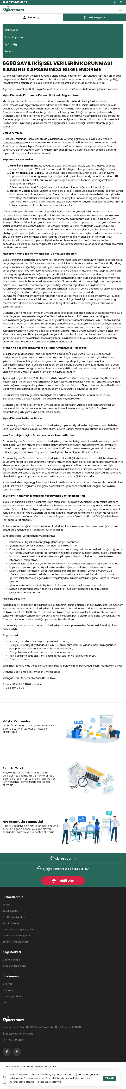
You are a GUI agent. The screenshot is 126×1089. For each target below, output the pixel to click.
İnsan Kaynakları (14, 37)
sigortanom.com (35, 105)
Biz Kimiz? (8, 984)
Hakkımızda (11, 30)
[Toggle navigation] (120, 9)
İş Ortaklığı (11, 44)
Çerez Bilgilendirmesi (58, 1078)
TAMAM (109, 1078)
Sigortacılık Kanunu (33, 260)
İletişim (9, 51)
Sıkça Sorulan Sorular (14, 966)
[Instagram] (120, 2)
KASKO (6, 904)
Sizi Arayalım (63, 858)
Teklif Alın (63, 880)
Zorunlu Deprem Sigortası (17, 935)
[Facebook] (114, 2)
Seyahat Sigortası (12, 923)
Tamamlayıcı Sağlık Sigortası (18, 929)
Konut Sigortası (11, 911)
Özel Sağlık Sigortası (14, 917)
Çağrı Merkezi (63, 868)
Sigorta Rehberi (11, 959)
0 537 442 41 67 (15, 2)
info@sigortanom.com (27, 615)
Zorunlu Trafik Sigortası (15, 941)
